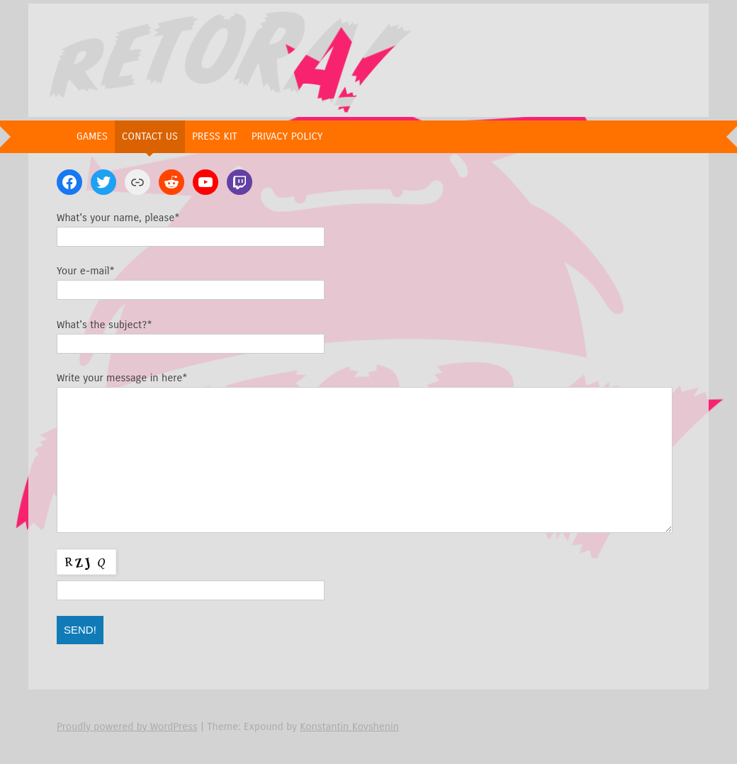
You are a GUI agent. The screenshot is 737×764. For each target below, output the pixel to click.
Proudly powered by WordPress (127, 726)
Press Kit (214, 136)
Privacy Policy (287, 136)
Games (92, 136)
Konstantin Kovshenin (349, 726)
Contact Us (150, 136)
